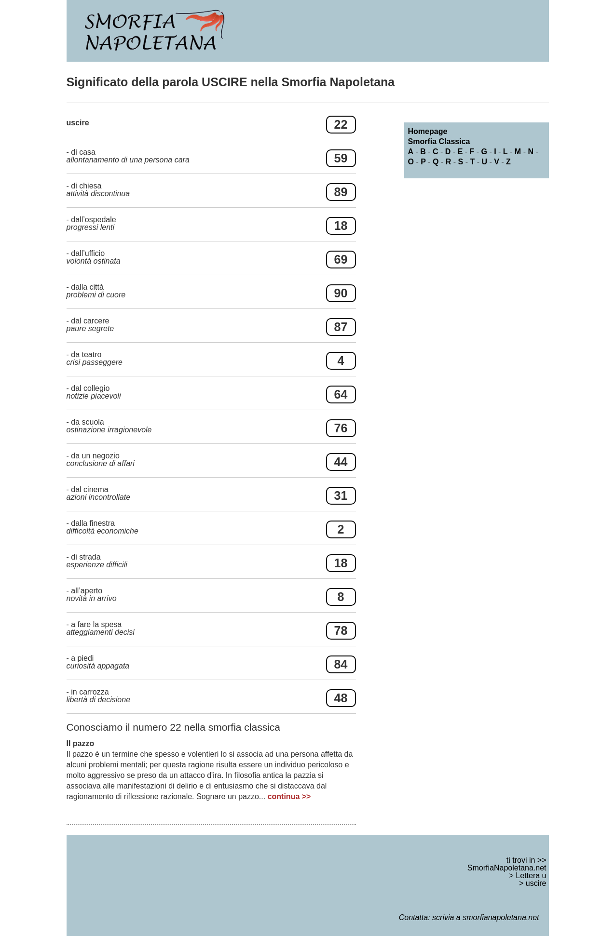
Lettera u (531, 875)
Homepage (428, 131)
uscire (536, 883)
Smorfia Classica (439, 141)
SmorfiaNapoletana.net (507, 868)
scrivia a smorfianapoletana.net (485, 917)
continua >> (289, 796)
